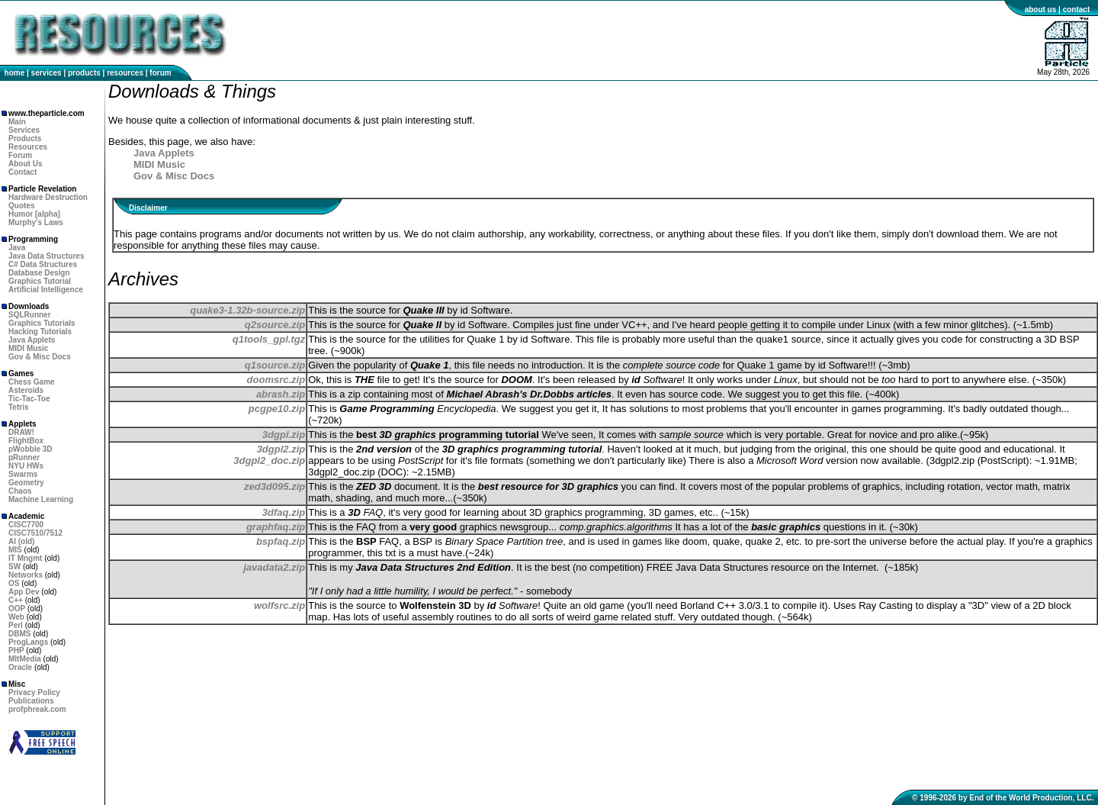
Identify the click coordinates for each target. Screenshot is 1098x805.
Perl (15, 625)
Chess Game (31, 382)
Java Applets (31, 340)
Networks (25, 575)
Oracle (20, 667)
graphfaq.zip (275, 527)
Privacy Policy (34, 692)
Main (17, 122)
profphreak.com (37, 709)
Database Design (39, 273)
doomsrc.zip (276, 379)
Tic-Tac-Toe (29, 398)
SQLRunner (29, 315)
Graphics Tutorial (39, 281)
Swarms (22, 474)
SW (14, 566)
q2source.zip (275, 324)
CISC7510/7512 (35, 533)
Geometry (26, 482)
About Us (25, 163)
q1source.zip (275, 365)
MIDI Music (28, 348)
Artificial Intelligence (45, 289)
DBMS (19, 634)
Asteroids (25, 390)
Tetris (18, 407)
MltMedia (24, 659)
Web (16, 617)
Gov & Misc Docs (39, 357)
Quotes (21, 205)
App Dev (24, 592)
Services (24, 130)
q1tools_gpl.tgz (269, 339)
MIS (15, 550)
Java (16, 247)
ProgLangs (28, 642)
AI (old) (21, 541)
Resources (27, 147)
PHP (16, 650)
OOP (16, 608)
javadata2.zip (274, 567)
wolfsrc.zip (279, 605)
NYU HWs (25, 466)
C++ (15, 600)
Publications (30, 701)
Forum (20, 155)
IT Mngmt (25, 558)
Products (24, 138)
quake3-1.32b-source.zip (247, 310)
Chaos (20, 491)
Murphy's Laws (35, 222)
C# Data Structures (42, 264)
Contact (22, 172)
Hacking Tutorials (40, 331)
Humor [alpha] (34, 214)
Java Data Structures (46, 256)
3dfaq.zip (283, 512)
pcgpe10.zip (277, 408)
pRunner (24, 457)
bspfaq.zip (280, 541)
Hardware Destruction (48, 197)
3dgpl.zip (283, 434)
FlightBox (25, 440)
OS (13, 583)
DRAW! (21, 432)
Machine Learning (40, 499)
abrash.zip (280, 394)
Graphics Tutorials (41, 323)
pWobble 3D (30, 449)
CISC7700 (25, 524)
